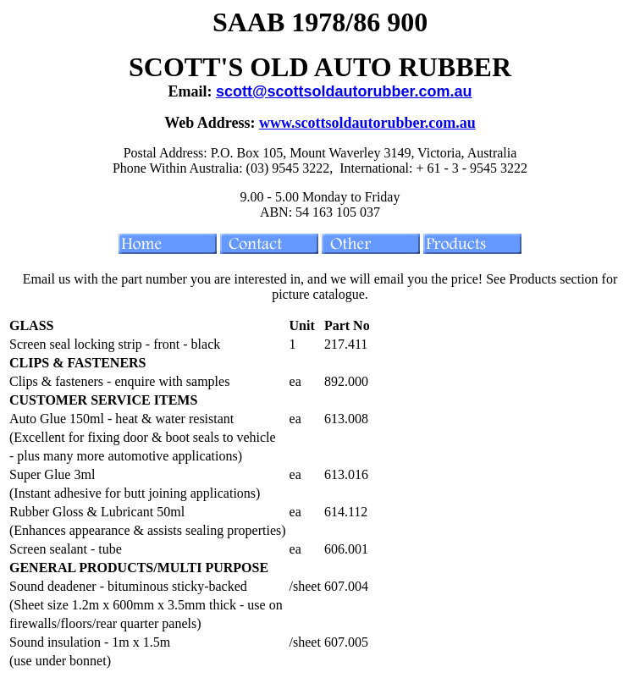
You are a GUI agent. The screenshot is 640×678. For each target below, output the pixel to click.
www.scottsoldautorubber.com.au (367, 122)
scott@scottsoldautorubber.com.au (344, 91)
